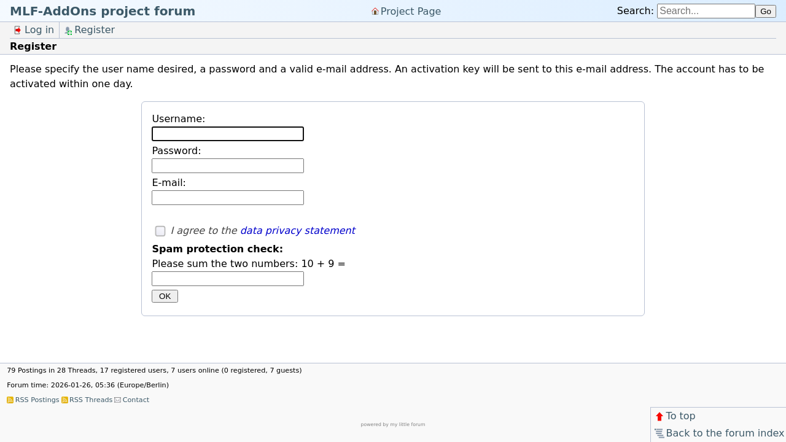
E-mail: (169, 182)
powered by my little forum (393, 424)
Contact (136, 400)
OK (165, 296)
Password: (176, 151)
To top (674, 416)
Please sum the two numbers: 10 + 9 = (249, 263)
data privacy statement (297, 230)
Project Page (411, 11)
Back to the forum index (718, 433)
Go (765, 11)
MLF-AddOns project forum (102, 11)
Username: (178, 119)
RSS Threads (90, 400)
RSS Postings (37, 400)
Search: (635, 11)
